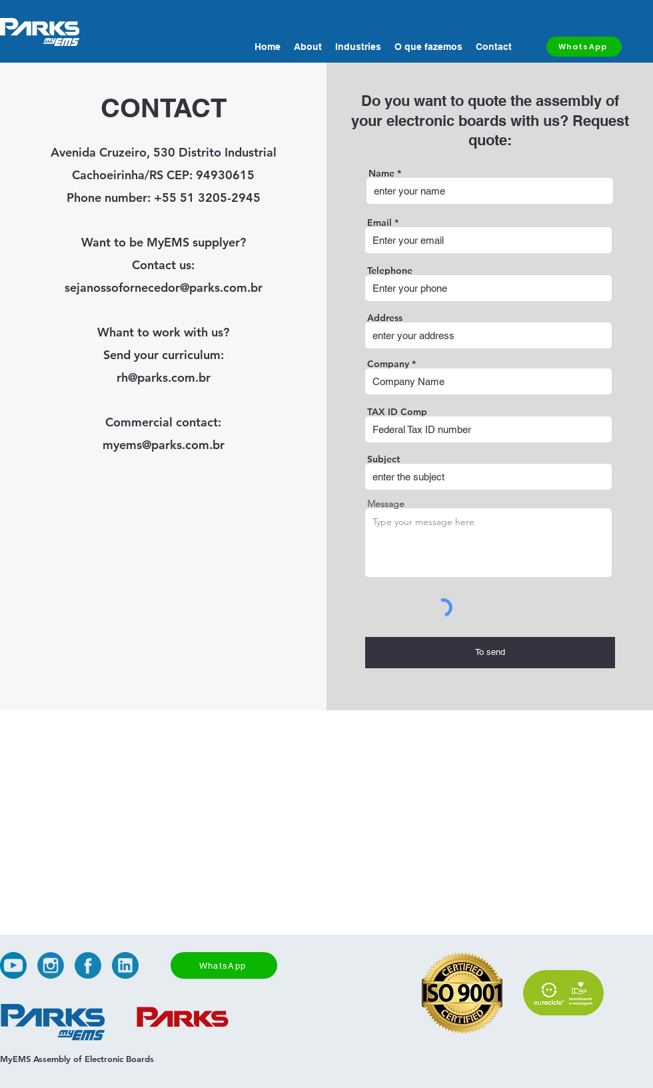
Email (379, 222)
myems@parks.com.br (164, 444)
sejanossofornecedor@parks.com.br (164, 287)
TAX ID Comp (397, 411)
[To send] (490, 652)
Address (384, 317)
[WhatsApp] (584, 47)
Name (381, 173)
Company (388, 363)
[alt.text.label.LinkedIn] (125, 965)
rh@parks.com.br (164, 377)
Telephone (389, 270)
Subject (383, 459)
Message (385, 503)
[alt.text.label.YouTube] (13, 965)
